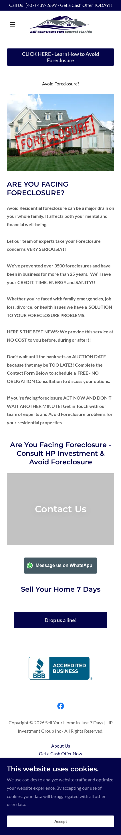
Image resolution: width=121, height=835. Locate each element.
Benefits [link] (60, 761)
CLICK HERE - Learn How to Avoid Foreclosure (60, 57)
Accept (60, 825)
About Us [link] (60, 745)
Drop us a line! (61, 620)
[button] (15, 24)
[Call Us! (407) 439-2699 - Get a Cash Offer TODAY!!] (60, 5)
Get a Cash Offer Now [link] (60, 753)
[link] (61, 24)
